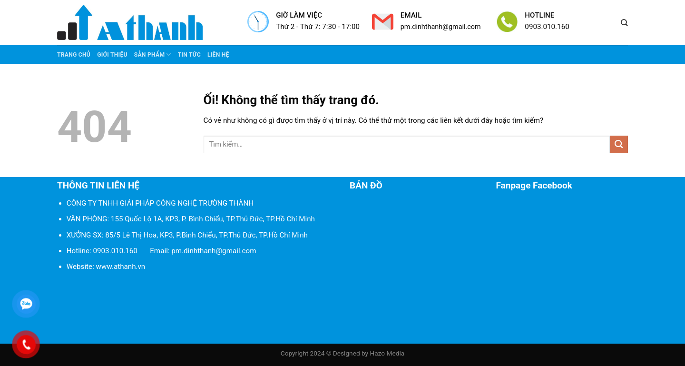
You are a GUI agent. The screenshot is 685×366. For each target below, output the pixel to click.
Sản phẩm (152, 54)
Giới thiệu (112, 54)
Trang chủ (73, 54)
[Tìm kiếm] (624, 23)
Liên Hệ (218, 54)
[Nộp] (619, 144)
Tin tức (189, 54)
